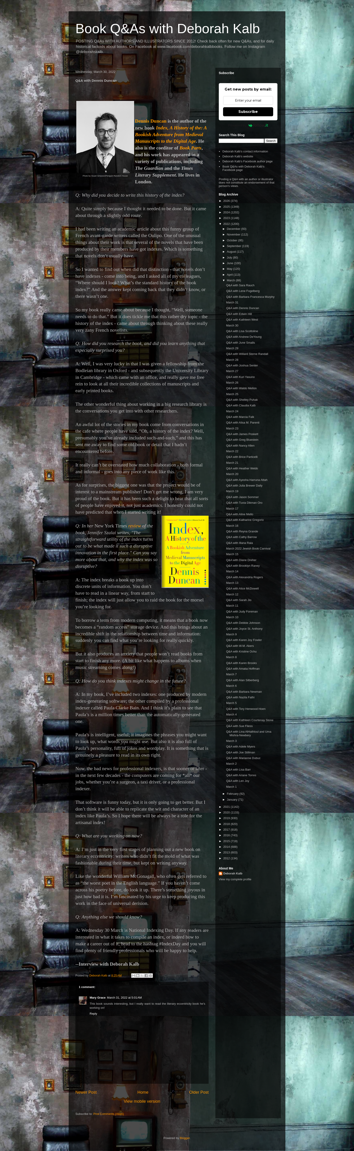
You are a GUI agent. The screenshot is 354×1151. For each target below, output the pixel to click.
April (230, 274)
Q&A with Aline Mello (239, 514)
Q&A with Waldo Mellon (241, 388)
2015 (227, 841)
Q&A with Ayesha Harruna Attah (246, 480)
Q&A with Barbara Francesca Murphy (250, 296)
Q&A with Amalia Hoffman (243, 668)
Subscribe (248, 112)
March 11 (232, 605)
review (134, 526)
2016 (227, 835)
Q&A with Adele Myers (240, 746)
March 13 (232, 583)
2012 (227, 858)
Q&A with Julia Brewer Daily (244, 485)
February (233, 793)
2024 (227, 212)
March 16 (232, 525)
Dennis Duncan (150, 121)
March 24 (232, 411)
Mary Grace (98, 997)
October (232, 240)
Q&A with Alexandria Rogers (244, 577)
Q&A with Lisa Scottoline (242, 331)
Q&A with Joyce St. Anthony (244, 628)
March (231, 280)
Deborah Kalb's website (237, 156)
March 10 (232, 617)
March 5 (231, 703)
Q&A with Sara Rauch (240, 285)
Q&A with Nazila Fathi (240, 697)
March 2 (231, 763)
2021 (227, 806)
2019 (227, 818)
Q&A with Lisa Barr (238, 769)
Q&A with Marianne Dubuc (243, 758)
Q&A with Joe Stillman (240, 752)
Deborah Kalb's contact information (245, 151)
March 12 (232, 594)
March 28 (232, 359)
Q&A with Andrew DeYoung (243, 336)
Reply (93, 1013)
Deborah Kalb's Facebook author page (247, 161)
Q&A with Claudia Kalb (241, 405)
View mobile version (142, 1101)
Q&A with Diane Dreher (241, 560)
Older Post (199, 1092)
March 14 (232, 571)
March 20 (232, 474)
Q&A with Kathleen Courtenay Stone (249, 720)
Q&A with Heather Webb (242, 468)
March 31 (232, 302)
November (234, 234)
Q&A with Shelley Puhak (242, 399)
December (234, 229)
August (232, 251)
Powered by (248, 125)
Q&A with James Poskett (242, 434)
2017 (227, 829)
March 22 (232, 451)
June (230, 263)
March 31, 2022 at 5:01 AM (124, 997)
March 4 (231, 714)
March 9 (231, 634)
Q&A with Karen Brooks (241, 663)
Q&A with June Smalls (240, 342)
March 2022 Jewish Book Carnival (248, 548)
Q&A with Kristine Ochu (241, 651)
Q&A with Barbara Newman (244, 691)
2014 (227, 846)
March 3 (231, 741)
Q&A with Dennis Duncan (242, 308)
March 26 (232, 382)
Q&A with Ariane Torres (241, 775)
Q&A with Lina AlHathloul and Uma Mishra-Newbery (248, 733)
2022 (227, 224)
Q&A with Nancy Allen (240, 445)
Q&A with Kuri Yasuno (240, 377)
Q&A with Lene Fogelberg (242, 291)
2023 (227, 218)
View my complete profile (235, 879)
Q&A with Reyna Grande (242, 531)
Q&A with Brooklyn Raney (243, 565)
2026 (227, 201)
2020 (227, 812)
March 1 (231, 786)
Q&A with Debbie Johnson (243, 622)
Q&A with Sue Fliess (239, 726)
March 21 (232, 462)
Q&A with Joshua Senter (242, 365)
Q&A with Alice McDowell (242, 588)
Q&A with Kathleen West (242, 319)
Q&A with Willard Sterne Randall (247, 354)
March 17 (232, 508)
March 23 (232, 428)
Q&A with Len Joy (237, 781)
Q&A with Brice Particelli (241, 457)
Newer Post (86, 1092)
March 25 (232, 394)
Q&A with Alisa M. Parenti (242, 422)
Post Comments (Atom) (108, 1114)
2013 (227, 852)
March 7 (231, 674)
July (230, 257)
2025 (227, 206)
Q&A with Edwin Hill (239, 314)
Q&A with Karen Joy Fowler (244, 640)
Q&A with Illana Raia (239, 543)
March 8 (231, 657)
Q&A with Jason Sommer (242, 497)
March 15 (232, 554)
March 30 (232, 325)
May (230, 268)
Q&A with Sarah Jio (238, 600)
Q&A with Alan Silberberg (242, 680)
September (234, 246)
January (232, 799)
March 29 (232, 348)
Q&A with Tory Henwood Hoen (246, 709)
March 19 (232, 491)
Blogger (185, 1138)
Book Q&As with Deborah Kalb (167, 28)
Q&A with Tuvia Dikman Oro (244, 502)
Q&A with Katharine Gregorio (245, 520)
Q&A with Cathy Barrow (241, 537)
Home (143, 1092)
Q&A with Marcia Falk (240, 417)
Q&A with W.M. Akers (240, 646)
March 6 (231, 685)
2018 (227, 824)
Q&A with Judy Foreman (242, 611)
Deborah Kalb (232, 873)
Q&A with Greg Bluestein (242, 439)
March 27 (232, 371)
